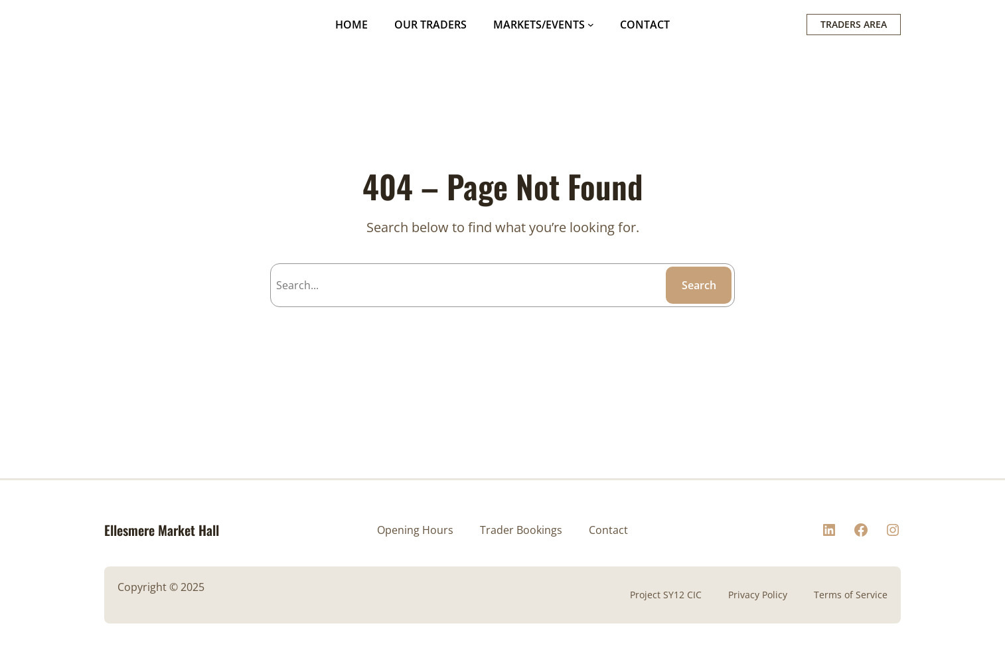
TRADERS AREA (853, 24)
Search (699, 285)
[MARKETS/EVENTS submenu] (590, 24)
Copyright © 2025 (160, 587)
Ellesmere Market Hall (161, 530)
